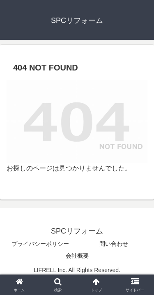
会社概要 (77, 255)
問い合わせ (113, 244)
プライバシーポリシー (40, 244)
